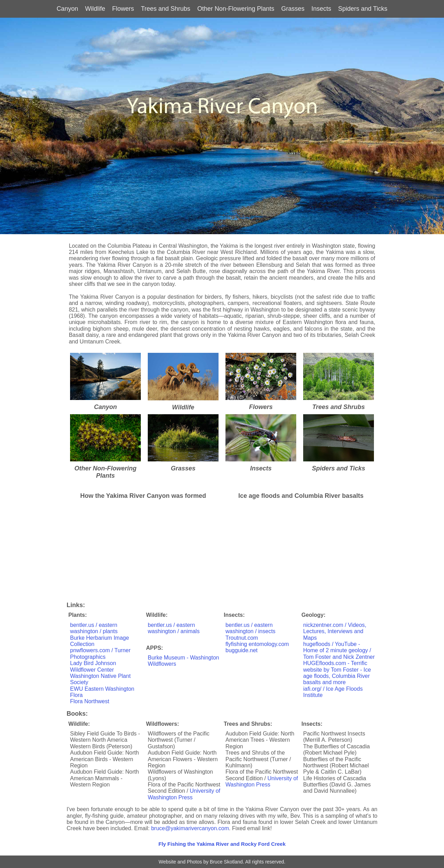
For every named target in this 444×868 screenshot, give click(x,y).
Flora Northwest (89, 701)
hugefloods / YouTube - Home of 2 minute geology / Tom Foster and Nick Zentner (339, 650)
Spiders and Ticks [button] (362, 8)
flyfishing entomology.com (257, 644)
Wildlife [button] (95, 8)
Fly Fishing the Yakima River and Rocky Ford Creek (222, 844)
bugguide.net (241, 650)
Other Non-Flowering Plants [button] (235, 8)
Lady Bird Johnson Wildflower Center (93, 666)
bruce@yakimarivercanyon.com (190, 828)
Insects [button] (321, 8)
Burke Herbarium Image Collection (99, 641)
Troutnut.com (241, 638)
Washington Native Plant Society (100, 679)
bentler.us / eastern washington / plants (94, 628)
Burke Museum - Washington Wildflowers (183, 661)
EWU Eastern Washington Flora (102, 692)
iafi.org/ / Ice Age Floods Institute (333, 692)
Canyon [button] (67, 8)
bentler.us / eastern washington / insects (250, 628)
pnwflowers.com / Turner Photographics (100, 653)
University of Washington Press (184, 794)
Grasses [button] (293, 8)
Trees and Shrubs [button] (165, 8)
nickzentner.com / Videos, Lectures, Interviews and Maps (334, 631)
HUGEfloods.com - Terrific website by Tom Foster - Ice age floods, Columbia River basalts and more (337, 672)
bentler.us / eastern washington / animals (173, 628)
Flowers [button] (123, 8)
